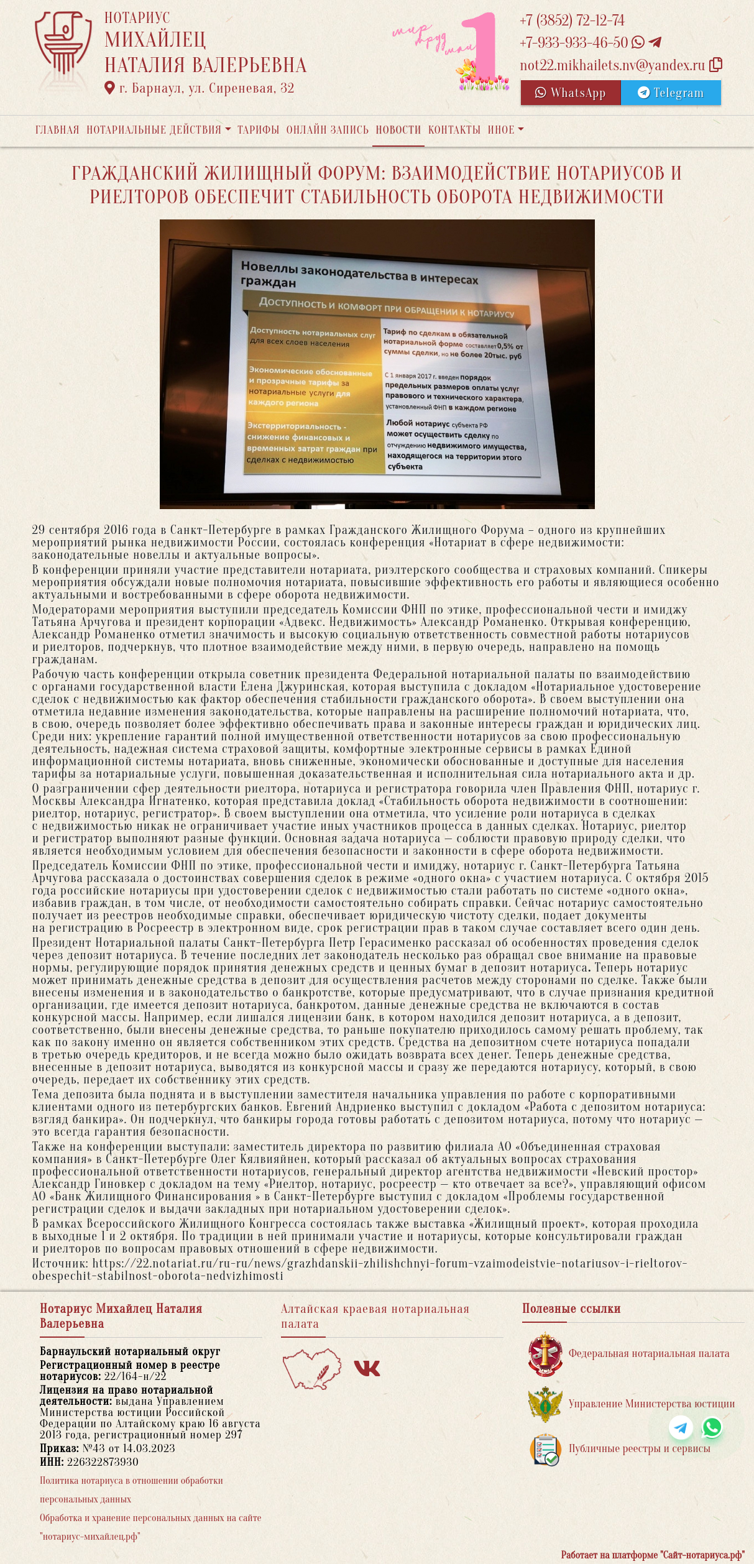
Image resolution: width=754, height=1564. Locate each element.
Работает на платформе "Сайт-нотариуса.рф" (653, 1555)
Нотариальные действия (154, 130)
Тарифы (258, 130)
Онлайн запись (328, 130)
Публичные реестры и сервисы (619, 1449)
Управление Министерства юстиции (631, 1404)
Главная (57, 130)
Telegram (671, 93)
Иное (501, 130)
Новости (398, 130)
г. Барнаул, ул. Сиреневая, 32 (199, 88)
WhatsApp (570, 93)
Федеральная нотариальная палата (629, 1354)
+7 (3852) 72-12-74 (572, 20)
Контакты (454, 130)
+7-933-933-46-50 (590, 43)
